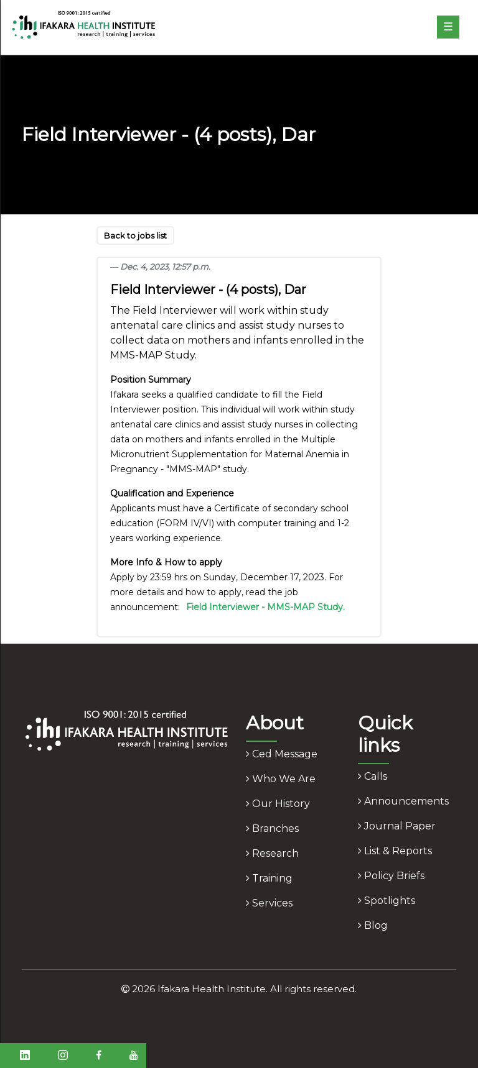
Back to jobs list (135, 235)
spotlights (386, 900)
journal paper (397, 826)
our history (278, 804)
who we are (281, 779)
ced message (281, 754)
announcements (403, 801)
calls (372, 776)
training (269, 878)
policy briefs (391, 876)
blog (373, 925)
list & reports (395, 851)
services (269, 903)
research (272, 853)
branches (272, 828)
